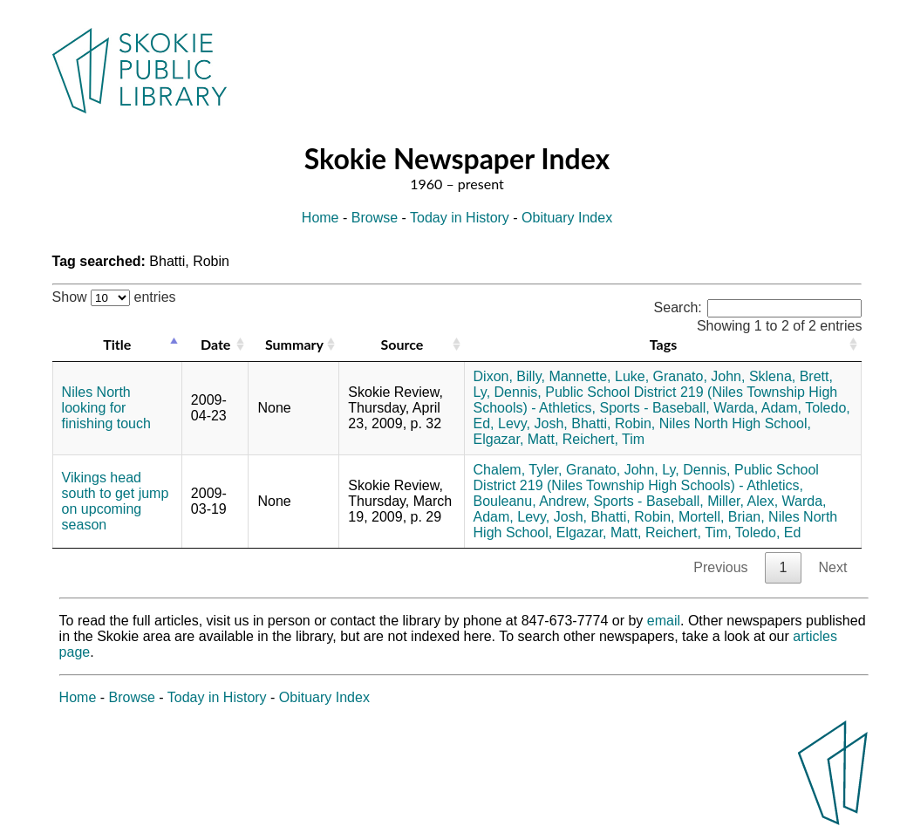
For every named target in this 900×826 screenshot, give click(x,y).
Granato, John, (699, 376)
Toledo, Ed (768, 532)
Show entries (114, 297)
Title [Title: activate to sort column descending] (117, 344)
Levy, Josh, (533, 423)
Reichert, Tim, (688, 532)
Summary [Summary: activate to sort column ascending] (294, 344)
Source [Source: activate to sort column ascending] (402, 344)
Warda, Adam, (757, 407)
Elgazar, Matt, (516, 439)
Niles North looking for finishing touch (106, 408)
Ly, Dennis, (508, 392)
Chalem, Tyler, (518, 469)
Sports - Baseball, (654, 407)
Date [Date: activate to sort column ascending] (215, 344)
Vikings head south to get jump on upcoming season (115, 501)
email (663, 620)
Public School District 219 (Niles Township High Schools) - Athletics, (646, 477)
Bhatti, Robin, (613, 423)
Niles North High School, (735, 423)
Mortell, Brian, (721, 516)
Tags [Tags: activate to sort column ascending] (663, 344)
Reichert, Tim (603, 439)
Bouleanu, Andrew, (532, 501)
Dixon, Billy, (509, 376)
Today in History (459, 217)
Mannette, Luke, (599, 376)
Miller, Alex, (742, 501)
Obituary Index (567, 217)
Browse (374, 217)
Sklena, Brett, (791, 376)
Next (832, 567)
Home (320, 217)
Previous (720, 567)
